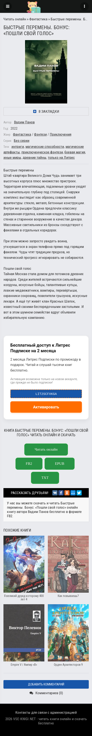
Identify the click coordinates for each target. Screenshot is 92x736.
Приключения (60, 134)
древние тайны (34, 157)
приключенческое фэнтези (42, 152)
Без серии (21, 140)
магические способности (44, 146)
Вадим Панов (24, 122)
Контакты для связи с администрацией (46, 712)
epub (59, 464)
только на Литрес (61, 157)
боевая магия (74, 152)
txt (44, 478)
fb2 (29, 464)
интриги (17, 146)
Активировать (46, 407)
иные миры (12, 157)
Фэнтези (40, 134)
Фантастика (38, 19)
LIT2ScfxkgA (46, 393)
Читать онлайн (14, 19)
